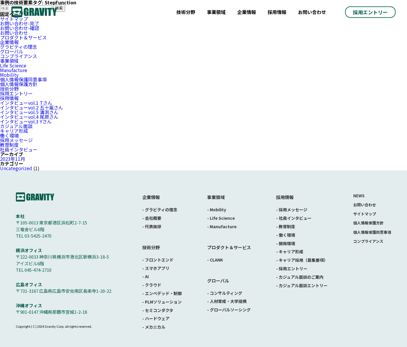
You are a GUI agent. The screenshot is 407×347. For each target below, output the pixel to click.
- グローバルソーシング (229, 310)
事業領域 (216, 11)
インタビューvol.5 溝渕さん (29, 112)
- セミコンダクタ (157, 310)
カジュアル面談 (16, 126)
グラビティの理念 (18, 46)
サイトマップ (364, 214)
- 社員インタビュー (293, 218)
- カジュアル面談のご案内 (299, 277)
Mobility (9, 74)
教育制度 (9, 144)
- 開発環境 (285, 243)
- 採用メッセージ (291, 209)
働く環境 (9, 135)
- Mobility (216, 209)
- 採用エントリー (291, 268)
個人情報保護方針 (18, 84)
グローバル (11, 51)
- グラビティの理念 (159, 209)
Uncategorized (16, 168)
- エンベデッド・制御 (162, 293)
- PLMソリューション (162, 302)
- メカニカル (153, 327)
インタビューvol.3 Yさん (26, 121)
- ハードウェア (155, 318)
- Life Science (221, 218)
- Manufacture (222, 226)
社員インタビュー (18, 149)
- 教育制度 (285, 226)
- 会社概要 (151, 218)
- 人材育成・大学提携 (227, 301)
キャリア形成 (14, 130)
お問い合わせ (312, 11)
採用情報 (277, 11)
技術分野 (185, 11)
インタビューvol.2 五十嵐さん (31, 107)
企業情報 (246, 11)
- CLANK (215, 260)
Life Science (13, 65)
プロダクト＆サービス (23, 37)
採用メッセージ (16, 140)
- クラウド (151, 285)
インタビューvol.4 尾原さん (29, 116)
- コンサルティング (224, 293)
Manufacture (13, 70)
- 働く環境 (285, 235)
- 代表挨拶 (151, 226)
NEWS (358, 195)
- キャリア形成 (289, 251)
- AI (145, 276)
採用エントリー (370, 12)
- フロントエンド (158, 260)
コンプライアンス (18, 56)
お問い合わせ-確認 (19, 28)
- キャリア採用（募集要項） (302, 260)
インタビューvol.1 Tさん (26, 102)
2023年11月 (12, 158)
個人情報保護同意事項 (23, 79)
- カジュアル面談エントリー (302, 285)
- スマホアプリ (155, 268)
